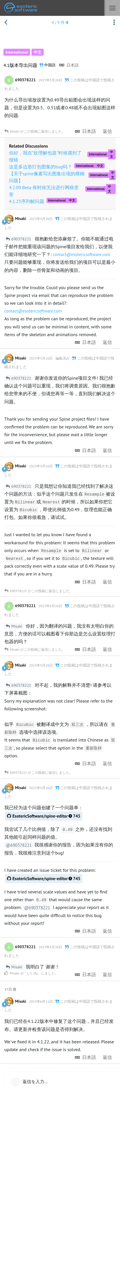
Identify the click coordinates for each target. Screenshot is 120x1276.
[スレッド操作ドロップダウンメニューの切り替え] (114, 22)
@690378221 (19, 845)
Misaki (16, 626)
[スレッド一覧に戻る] (6, 22)
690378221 (21, 239)
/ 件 (59, 22)
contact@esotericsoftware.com (81, 254)
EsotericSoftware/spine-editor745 (43, 816)
